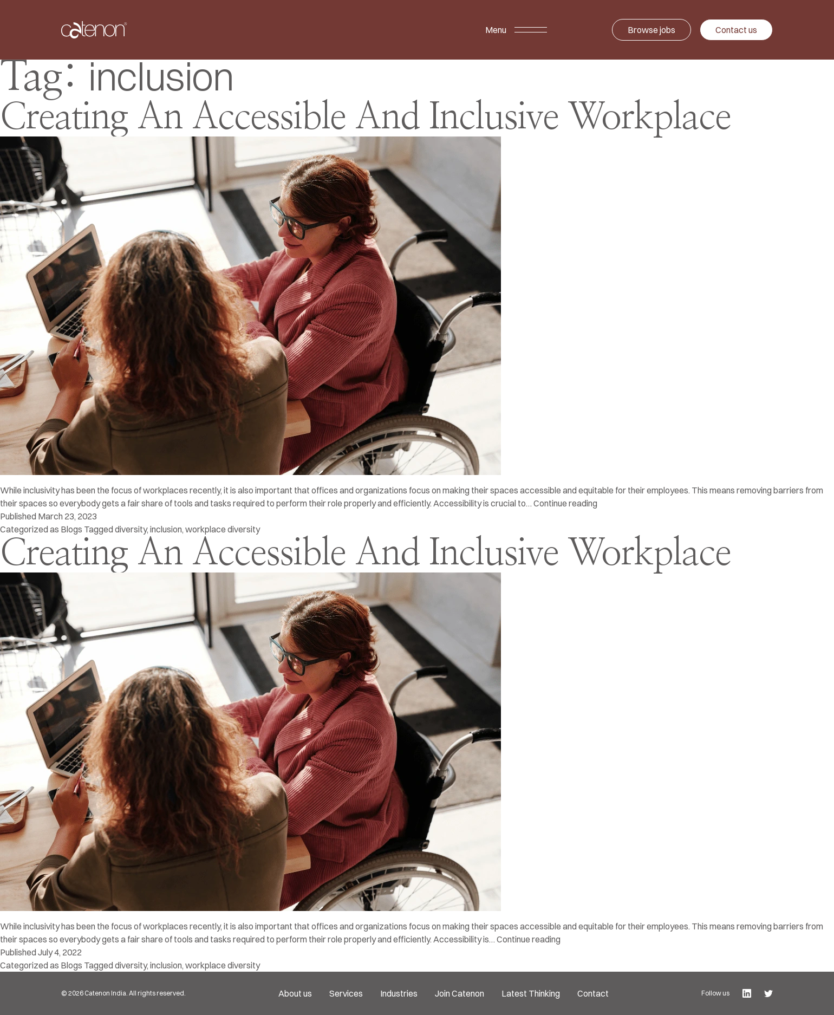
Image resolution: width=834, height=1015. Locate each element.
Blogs (71, 529)
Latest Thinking (530, 993)
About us (295, 993)
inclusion (166, 529)
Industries (399, 993)
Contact (593, 993)
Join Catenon (459, 993)
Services (346, 993)
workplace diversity (222, 529)
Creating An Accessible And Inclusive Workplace (365, 118)
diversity (131, 529)
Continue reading (565, 503)
